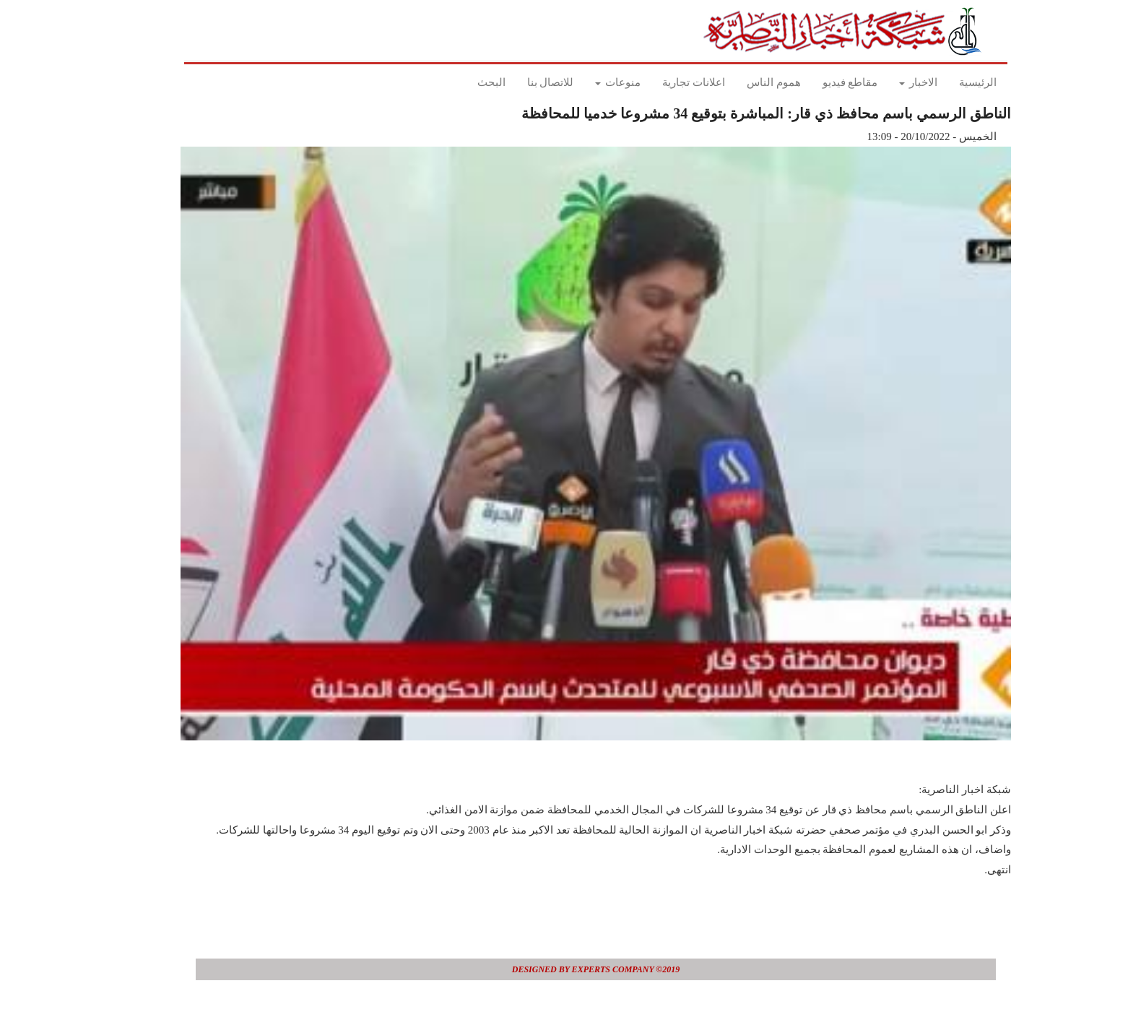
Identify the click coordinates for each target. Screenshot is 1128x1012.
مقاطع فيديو (818, 82)
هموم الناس (742, 82)
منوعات (586, 82)
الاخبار (886, 82)
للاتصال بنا (518, 82)
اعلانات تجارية (661, 82)
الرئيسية (946, 82)
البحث (460, 82)
